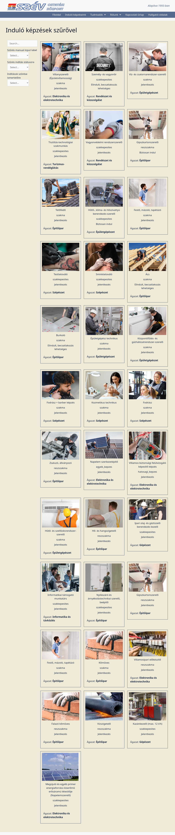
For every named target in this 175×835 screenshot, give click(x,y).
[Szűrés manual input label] (18, 55)
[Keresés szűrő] (22, 43)
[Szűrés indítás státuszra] (18, 67)
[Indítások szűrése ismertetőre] (18, 82)
